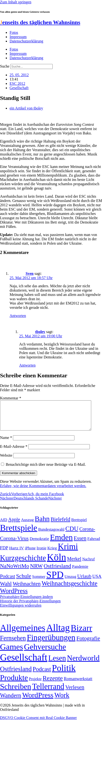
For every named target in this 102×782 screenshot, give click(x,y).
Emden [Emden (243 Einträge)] (61, 543)
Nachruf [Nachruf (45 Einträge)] (88, 565)
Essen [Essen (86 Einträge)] (80, 544)
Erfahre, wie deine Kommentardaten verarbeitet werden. (43, 491)
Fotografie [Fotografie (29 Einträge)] (88, 644)
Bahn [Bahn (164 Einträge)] (42, 524)
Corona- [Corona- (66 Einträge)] (87, 534)
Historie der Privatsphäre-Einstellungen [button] (30, 607)
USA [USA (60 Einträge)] (97, 582)
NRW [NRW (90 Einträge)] (36, 572)
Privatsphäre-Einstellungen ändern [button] (26, 602)
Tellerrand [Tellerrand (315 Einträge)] (48, 692)
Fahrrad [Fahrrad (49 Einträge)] (93, 544)
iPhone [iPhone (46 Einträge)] (30, 554)
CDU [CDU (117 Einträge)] (72, 534)
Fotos (14, 32)
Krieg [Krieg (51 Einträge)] (52, 553)
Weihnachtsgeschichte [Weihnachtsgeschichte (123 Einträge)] (69, 589)
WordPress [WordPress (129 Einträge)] (14, 596)
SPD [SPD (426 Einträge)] (54, 580)
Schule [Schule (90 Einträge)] (23, 582)
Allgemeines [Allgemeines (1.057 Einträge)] (22, 633)
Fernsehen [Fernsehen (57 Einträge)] (13, 643)
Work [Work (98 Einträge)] (61, 701)
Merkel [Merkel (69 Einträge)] (74, 564)
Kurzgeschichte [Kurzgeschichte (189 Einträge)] (23, 563)
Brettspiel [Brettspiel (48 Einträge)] (79, 525)
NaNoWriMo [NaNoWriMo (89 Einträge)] (14, 572)
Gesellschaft (19, 88)
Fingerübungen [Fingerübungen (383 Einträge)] (51, 643)
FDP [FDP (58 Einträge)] (4, 553)
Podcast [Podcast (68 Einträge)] (7, 582)
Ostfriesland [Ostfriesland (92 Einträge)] (57, 572)
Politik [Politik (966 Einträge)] (64, 674)
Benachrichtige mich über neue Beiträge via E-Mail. (46, 470)
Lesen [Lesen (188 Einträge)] (57, 664)
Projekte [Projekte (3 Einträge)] (35, 685)
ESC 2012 (17, 83)
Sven (30, 273)
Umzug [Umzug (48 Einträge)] (70, 582)
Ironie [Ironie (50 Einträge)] (41, 554)
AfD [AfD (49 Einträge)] (3, 525)
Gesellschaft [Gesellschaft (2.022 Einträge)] (23, 663)
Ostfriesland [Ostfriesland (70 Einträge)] (16, 674)
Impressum (18, 37)
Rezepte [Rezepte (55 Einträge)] (53, 683)
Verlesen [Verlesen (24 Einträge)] (74, 693)
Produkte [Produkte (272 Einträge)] (14, 683)
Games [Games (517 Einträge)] (11, 652)
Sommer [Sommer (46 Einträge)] (38, 582)
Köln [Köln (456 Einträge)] (56, 563)
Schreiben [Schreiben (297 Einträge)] (15, 692)
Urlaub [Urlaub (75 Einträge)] (84, 582)
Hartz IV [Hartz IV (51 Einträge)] (16, 553)
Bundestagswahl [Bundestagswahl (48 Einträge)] (51, 535)
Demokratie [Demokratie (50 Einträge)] (39, 544)
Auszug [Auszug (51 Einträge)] (27, 525)
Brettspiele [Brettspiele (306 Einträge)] (18, 533)
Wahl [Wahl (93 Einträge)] (6, 589)
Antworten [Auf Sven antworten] (18, 316)
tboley (40, 332)
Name (6, 443)
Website (6, 461)
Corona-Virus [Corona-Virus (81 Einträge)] (14, 544)
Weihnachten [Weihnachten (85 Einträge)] (27, 589)
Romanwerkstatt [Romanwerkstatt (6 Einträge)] (78, 684)
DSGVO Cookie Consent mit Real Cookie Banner (38, 723)
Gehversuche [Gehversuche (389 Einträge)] (45, 652)
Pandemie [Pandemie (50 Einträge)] (80, 572)
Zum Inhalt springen (15, 2)
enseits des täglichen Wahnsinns (40, 22)
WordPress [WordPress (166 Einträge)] (37, 701)
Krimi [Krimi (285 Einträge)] (68, 552)
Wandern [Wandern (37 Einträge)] (10, 701)
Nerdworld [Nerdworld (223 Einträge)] (83, 664)
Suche (4, 66)
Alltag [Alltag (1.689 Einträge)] (58, 633)
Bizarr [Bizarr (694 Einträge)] (81, 633)
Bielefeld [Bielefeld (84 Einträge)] (60, 525)
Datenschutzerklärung (26, 41)
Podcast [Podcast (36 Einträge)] (42, 675)
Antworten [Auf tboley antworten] (27, 365)
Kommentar (10, 398)
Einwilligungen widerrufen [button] (20, 611)
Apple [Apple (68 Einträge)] (14, 525)
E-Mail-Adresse (13, 452)
